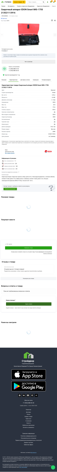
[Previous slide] (2, 34)
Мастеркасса (33, 452)
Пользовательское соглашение (28, 438)
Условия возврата (46, 79)
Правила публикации (47, 253)
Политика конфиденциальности (28, 436)
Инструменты (11, 6)
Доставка (28, 412)
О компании (28, 420)
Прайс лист (28, 418)
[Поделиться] (55, 20)
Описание (4, 79)
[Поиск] (43, 2)
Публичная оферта (28, 444)
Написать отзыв (28, 247)
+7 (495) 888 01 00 (14, 68)
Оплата (28, 414)
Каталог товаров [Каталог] (18, 2)
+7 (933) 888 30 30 (14, 70)
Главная (3, 6)
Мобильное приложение (28, 425)
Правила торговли (28, 442)
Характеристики (13, 79)
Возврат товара (28, 416)
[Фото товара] (28, 35)
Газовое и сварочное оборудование (25, 6)
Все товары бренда (9, 153)
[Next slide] (54, 34)
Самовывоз (36, 79)
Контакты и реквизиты (28, 427)
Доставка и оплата (25, 79)
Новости (28, 423)
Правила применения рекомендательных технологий (28, 440)
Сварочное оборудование (43, 6)
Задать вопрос (28, 304)
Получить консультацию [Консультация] (10, 188)
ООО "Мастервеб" (23, 467)
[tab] (26, 44)
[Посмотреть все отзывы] (28, 278)
